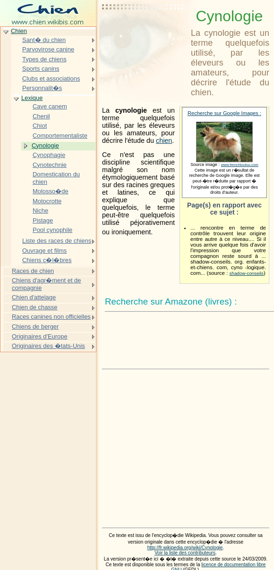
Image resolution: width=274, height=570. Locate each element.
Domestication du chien (56, 178)
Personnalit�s (42, 87)
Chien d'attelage (34, 297)
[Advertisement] (144, 30)
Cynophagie (49, 154)
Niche (40, 210)
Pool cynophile (52, 229)
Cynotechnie (50, 164)
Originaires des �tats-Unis (48, 345)
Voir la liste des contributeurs (184, 552)
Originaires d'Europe (40, 336)
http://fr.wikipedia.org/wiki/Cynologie (185, 547)
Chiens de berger (35, 326)
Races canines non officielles (51, 316)
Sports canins (40, 68)
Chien (19, 30)
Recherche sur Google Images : (224, 113)
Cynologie (45, 145)
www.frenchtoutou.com (239, 165)
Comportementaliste (60, 135)
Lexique (32, 97)
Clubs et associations (51, 78)
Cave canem (50, 106)
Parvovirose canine (48, 49)
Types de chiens (44, 59)
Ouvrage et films (44, 250)
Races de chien (33, 270)
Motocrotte (47, 201)
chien (164, 140)
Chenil (41, 116)
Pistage (43, 220)
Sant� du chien (44, 39)
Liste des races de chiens (56, 240)
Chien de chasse (35, 307)
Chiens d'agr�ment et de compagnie (46, 284)
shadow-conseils (247, 273)
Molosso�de (50, 191)
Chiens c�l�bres (46, 260)
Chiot (40, 125)
